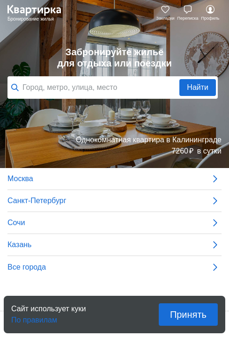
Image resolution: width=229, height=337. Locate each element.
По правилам (34, 317)
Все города (114, 267)
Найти (197, 87)
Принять (188, 314)
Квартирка (38, 13)
